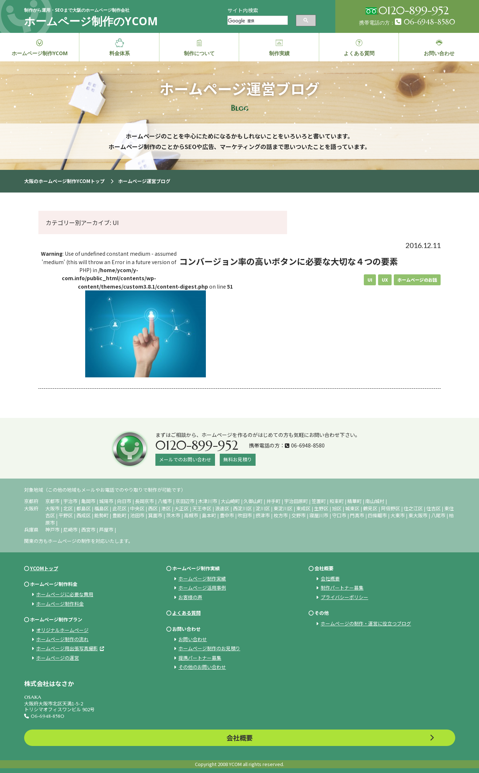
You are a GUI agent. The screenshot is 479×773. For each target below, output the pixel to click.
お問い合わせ (192, 639)
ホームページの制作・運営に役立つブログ (366, 623)
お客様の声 (190, 597)
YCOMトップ (44, 568)
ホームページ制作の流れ (62, 639)
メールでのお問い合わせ (185, 459)
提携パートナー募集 (199, 657)
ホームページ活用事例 (202, 587)
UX (385, 280)
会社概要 (330, 578)
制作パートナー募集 (342, 587)
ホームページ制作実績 (202, 578)
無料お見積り (237, 459)
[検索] (257, 21)
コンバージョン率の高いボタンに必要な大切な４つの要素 (288, 261)
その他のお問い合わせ (202, 666)
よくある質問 (186, 612)
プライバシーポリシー (344, 597)
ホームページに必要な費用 (64, 594)
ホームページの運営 (57, 657)
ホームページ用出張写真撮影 (67, 648)
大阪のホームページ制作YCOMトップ (64, 181)
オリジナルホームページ (62, 630)
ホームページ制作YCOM (40, 47)
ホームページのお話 (417, 280)
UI (369, 280)
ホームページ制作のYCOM (91, 21)
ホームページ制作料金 (60, 603)
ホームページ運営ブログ (144, 181)
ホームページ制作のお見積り (209, 648)
